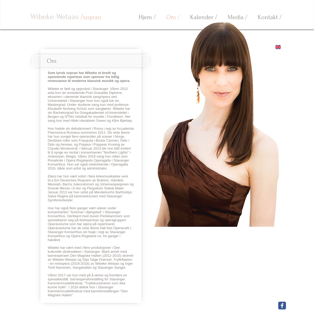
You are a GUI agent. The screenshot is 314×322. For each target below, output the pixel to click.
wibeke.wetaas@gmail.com (127, 312)
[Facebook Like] (263, 305)
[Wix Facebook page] (282, 306)
